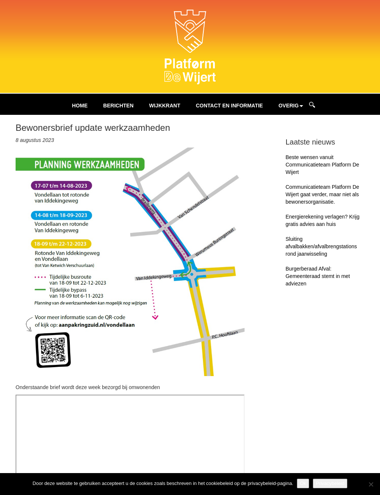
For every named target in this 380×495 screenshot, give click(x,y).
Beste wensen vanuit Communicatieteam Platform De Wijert (322, 164)
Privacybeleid (330, 483)
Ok (303, 483)
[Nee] (370, 484)
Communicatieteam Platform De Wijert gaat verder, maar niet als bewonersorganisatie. (322, 194)
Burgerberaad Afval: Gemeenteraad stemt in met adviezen (317, 276)
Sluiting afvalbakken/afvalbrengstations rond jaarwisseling (321, 246)
